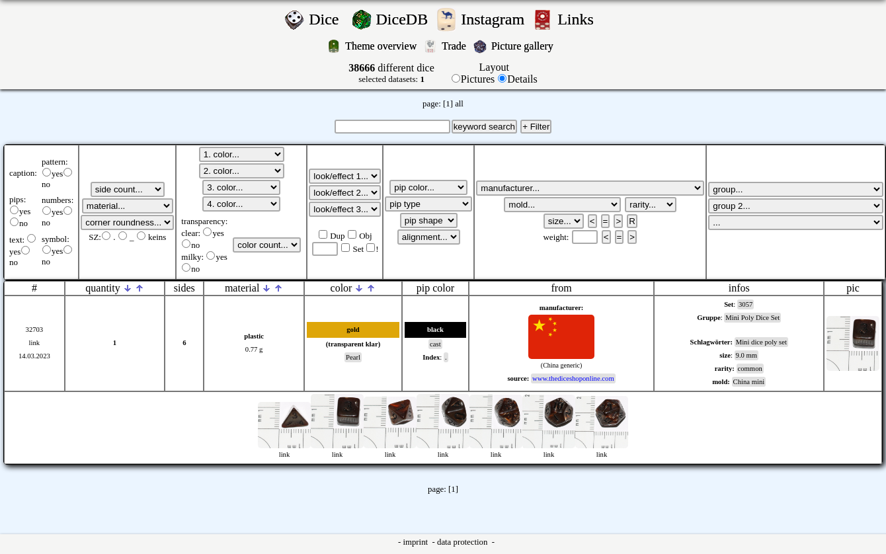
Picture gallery (525, 46)
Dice (327, 19)
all (459, 103)
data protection (463, 542)
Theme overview (382, 46)
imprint (416, 542)
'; (128, 189)
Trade (455, 46)
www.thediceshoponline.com (573, 378)
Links (579, 19)
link (34, 342)
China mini (749, 381)
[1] (448, 103)
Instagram (494, 19)
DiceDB (404, 19)
